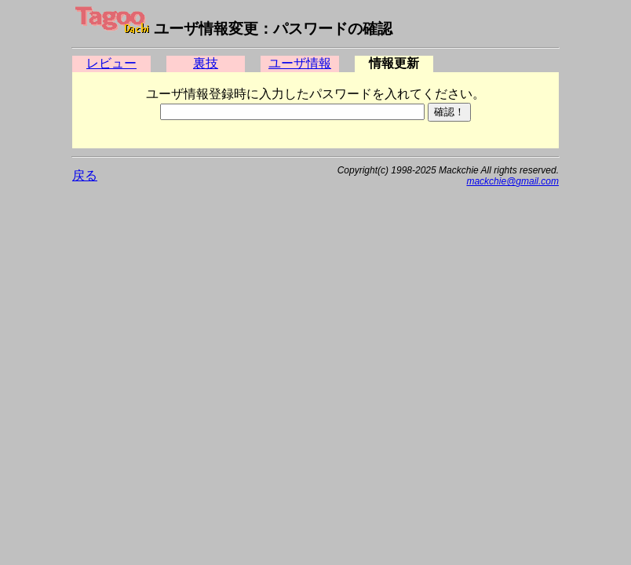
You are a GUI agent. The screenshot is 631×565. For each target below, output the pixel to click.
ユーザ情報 (299, 63)
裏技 (205, 63)
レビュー (111, 63)
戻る (84, 175)
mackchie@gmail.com (512, 181)
